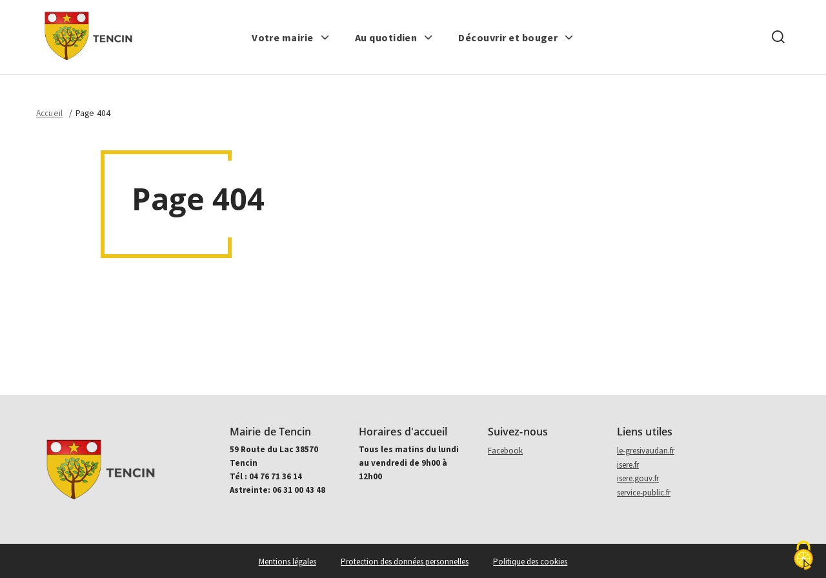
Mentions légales (287, 561)
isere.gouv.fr (638, 478)
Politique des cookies (530, 561)
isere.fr (628, 464)
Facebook (505, 450)
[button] (291, 37)
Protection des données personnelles (404, 561)
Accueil (49, 113)
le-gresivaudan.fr (645, 450)
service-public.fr (643, 492)
